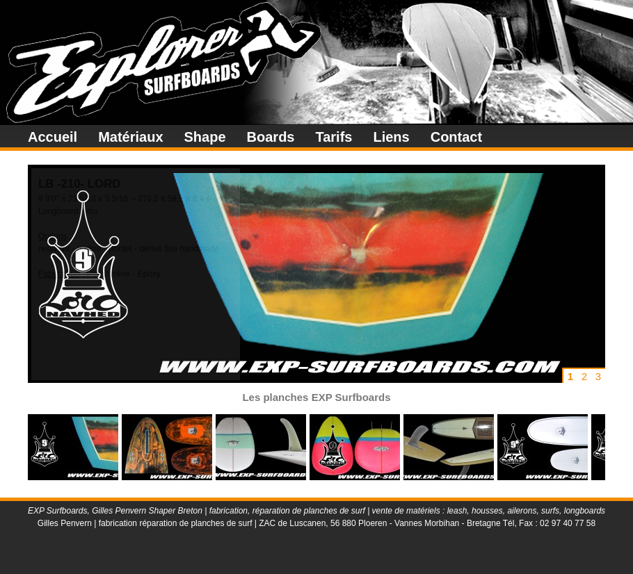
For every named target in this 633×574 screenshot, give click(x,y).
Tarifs (333, 137)
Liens (391, 137)
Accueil (52, 137)
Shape (205, 137)
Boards (271, 137)
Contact (456, 137)
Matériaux (130, 137)
